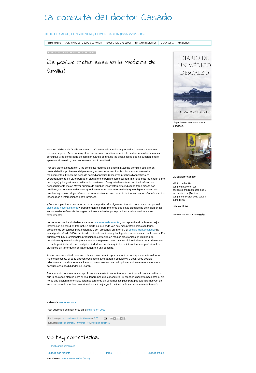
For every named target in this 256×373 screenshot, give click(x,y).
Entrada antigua (156, 353)
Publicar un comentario (63, 346)
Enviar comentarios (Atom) (76, 358)
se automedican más (106, 222)
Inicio (109, 353)
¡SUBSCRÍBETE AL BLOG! (118, 43)
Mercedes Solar (68, 302)
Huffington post (96, 309)
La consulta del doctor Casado (108, 17)
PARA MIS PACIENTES (146, 43)
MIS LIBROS (184, 43)
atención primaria (66, 323)
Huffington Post (83, 323)
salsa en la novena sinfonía (62, 207)
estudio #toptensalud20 (142, 229)
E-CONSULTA (167, 43)
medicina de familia (100, 323)
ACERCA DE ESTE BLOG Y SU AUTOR (83, 43)
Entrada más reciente (59, 353)
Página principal (54, 43)
